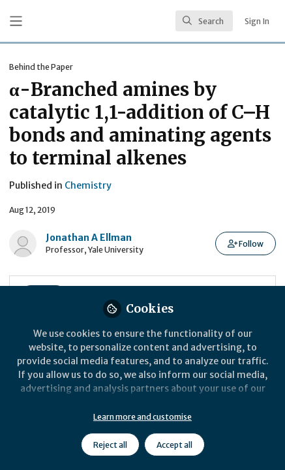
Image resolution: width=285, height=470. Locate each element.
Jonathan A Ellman (89, 237)
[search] (204, 20)
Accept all (174, 445)
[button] (245, 243)
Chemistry (88, 185)
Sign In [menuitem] (257, 21)
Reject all (110, 445)
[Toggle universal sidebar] (16, 21)
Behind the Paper (41, 67)
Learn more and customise (142, 417)
